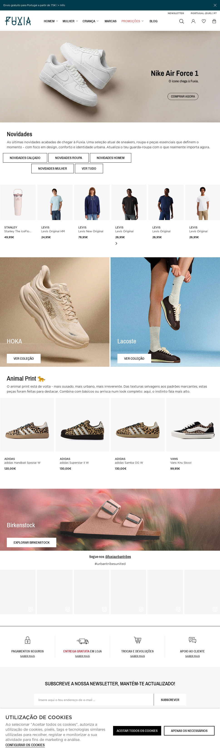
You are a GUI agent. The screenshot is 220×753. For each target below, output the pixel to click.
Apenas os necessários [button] (189, 730)
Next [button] (116, 243)
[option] (55, 220)
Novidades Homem (110, 157)
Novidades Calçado (25, 157)
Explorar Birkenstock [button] (31, 542)
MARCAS (110, 22)
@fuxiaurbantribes (118, 556)
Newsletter (176, 13)
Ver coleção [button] (24, 358)
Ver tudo (89, 168)
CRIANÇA (89, 22)
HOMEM (49, 22)
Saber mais (27, 656)
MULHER (68, 22)
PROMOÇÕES (130, 22)
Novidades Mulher (52, 168)
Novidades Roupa (68, 157)
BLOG (154, 22)
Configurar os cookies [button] (25, 745)
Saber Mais (82, 656)
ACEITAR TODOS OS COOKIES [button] (137, 730)
